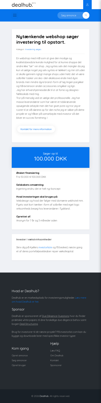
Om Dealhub (56, 355)
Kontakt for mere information (36, 129)
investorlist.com (69, 331)
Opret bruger (19, 365)
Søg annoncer (19, 360)
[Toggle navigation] (15, 15)
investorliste (45, 247)
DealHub (44, 396)
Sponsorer (56, 365)
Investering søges (33, 49)
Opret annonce (20, 355)
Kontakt (54, 360)
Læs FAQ (55, 350)
